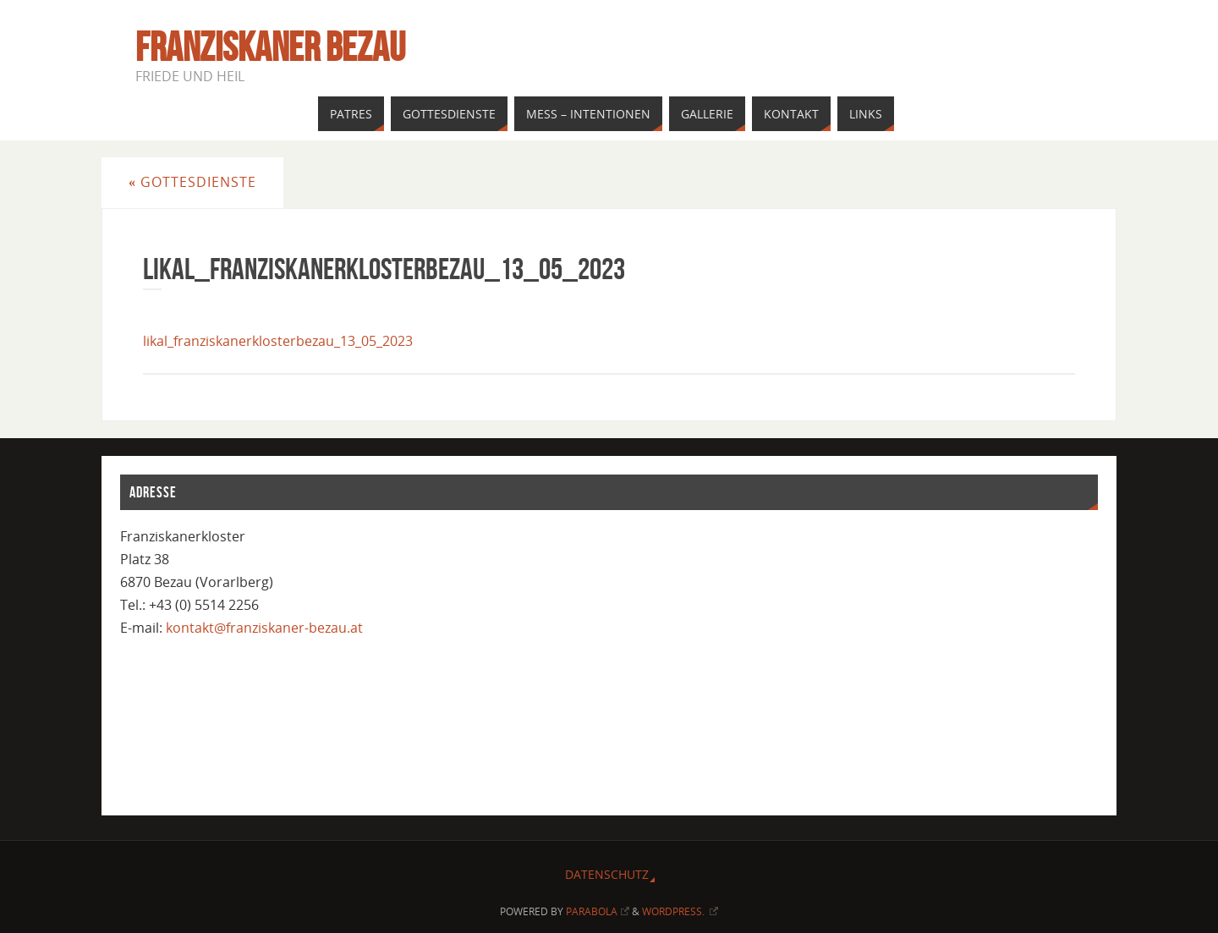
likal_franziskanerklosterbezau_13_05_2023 (278, 341)
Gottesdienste (192, 182)
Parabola (597, 911)
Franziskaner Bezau (270, 47)
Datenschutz (607, 874)
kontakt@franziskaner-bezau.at (264, 627)
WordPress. (680, 911)
